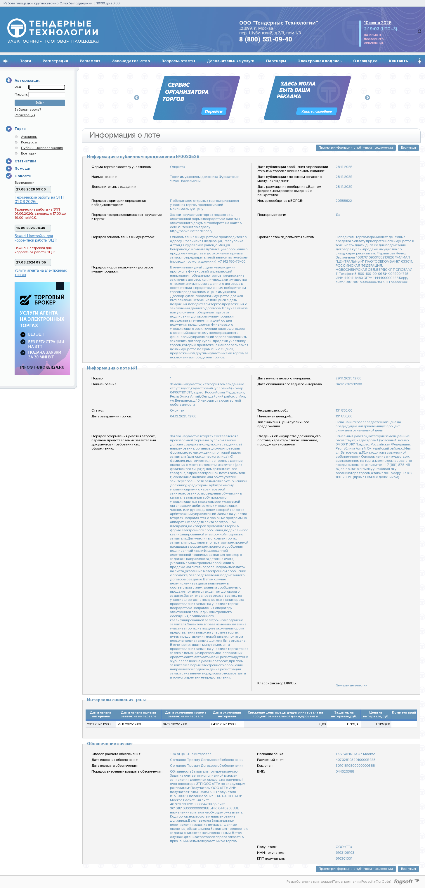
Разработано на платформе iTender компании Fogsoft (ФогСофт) (339, 881)
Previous (137, 98)
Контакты (399, 61)
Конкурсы (29, 142)
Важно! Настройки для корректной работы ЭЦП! (36, 238)
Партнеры (276, 61)
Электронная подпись (319, 61)
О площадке (365, 61)
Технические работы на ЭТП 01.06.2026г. (39, 199)
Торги (25, 61)
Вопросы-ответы (178, 61)
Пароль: (21, 94)
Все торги (29, 153)
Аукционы (29, 137)
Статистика (25, 161)
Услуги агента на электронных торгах (41, 272)
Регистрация (55, 61)
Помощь (22, 168)
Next (367, 98)
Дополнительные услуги (230, 61)
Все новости (24, 183)
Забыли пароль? (28, 109)
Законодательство (131, 61)
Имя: (18, 87)
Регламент (90, 61)
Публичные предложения (42, 148)
